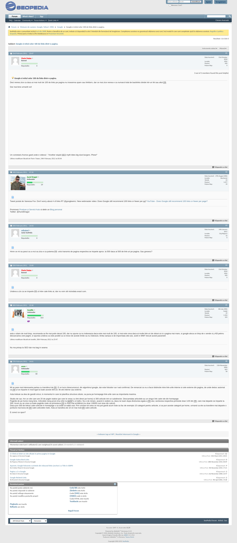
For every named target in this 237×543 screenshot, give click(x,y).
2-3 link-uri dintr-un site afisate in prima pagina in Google (32, 454)
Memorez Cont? (175, 5)
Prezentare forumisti (56, 34)
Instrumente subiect (209, 48)
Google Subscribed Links (19, 459)
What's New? (28, 16)
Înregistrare (221, 2)
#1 (226, 53)
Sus (225, 520)
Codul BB (73, 488)
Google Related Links (18, 477)
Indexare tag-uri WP (106, 434)
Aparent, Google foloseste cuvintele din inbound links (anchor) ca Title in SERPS (41, 465)
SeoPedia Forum (210, 520)
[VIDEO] (73, 496)
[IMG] (77, 493)
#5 (226, 305)
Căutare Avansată (222, 20)
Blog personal (56, 209)
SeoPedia (126, 541)
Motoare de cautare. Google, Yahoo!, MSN (37, 27)
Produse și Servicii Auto (29, 209)
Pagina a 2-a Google (18, 471)
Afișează (222, 48)
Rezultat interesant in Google (127, 434)
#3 (226, 225)
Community (26, 20)
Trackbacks (74, 501)
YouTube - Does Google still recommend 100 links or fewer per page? (177, 201)
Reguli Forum (73, 511)
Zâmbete (73, 490)
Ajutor (208, 2)
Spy (41, 16)
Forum (14, 16)
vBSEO (126, 535)
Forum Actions (39, 20)
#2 (226, 172)
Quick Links (52, 20)
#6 (226, 361)
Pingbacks (14, 504)
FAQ (10, 20)
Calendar (17, 20)
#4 (226, 265)
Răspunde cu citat (220, 167)
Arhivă (220, 520)
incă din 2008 (41, 31)
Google (60, 27)
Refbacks (13, 507)
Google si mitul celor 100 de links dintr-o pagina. (37, 44)
